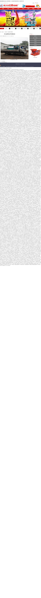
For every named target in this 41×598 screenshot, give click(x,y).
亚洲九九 (38, 186)
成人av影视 (21, 90)
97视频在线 (21, 148)
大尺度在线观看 (39, 250)
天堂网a (20, 79)
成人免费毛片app (16, 131)
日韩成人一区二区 (31, 147)
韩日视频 (7, 140)
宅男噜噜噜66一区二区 (3, 250)
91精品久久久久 (31, 71)
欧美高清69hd (34, 186)
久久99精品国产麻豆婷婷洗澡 (37, 138)
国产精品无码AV (38, 139)
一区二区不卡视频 (39, 146)
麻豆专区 (33, 128)
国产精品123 (36, 253)
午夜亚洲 (30, 86)
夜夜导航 (24, 83)
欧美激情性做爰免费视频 (38, 221)
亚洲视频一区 (37, 154)
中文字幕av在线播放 (7, 85)
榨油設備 (35, 39)
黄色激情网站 (25, 261)
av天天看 (36, 129)
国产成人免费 (1, 121)
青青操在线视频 (5, 252)
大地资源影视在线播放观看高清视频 (9, 262)
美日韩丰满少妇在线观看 (19, 74)
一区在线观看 (22, 202)
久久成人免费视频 (16, 206)
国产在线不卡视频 (7, 193)
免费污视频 (39, 152)
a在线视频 (14, 154)
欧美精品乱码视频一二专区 (24, 80)
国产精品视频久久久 (31, 150)
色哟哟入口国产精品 (32, 193)
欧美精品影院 (34, 220)
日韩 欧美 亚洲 (27, 126)
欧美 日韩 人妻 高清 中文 (6, 118)
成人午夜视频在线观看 (36, 148)
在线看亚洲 (5, 144)
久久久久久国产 (10, 198)
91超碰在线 (13, 198)
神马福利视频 (6, 130)
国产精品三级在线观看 (6, 132)
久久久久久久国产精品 (7, 265)
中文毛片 (4, 121)
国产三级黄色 (27, 73)
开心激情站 (26, 75)
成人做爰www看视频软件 (24, 79)
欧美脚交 (16, 263)
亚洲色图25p (9, 83)
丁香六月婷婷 (20, 192)
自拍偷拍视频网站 (12, 71)
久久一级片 (4, 188)
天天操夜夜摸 (34, 255)
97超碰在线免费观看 (28, 253)
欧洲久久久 (31, 124)
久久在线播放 (27, 144)
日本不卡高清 (1, 190)
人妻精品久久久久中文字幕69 (27, 140)
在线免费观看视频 (23, 81)
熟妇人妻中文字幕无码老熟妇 (27, 262)
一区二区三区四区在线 (5, 206)
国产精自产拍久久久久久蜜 (33, 198)
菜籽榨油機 (12, 28)
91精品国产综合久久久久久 (24, 142)
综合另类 (34, 77)
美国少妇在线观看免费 (13, 221)
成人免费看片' (4, 256)
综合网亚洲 (30, 219)
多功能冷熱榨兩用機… (31, 28)
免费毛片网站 (2, 88)
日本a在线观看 (29, 191)
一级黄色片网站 (28, 198)
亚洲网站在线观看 (14, 77)
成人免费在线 (24, 136)
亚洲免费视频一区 (37, 76)
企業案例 (28, 8)
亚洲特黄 (34, 200)
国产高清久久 (27, 136)
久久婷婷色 (2, 146)
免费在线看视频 (16, 120)
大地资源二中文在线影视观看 (14, 137)
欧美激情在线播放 (12, 251)
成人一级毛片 (7, 141)
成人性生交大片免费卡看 (6, 125)
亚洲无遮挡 (29, 120)
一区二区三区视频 (29, 70)
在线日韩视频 (29, 209)
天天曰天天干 (34, 142)
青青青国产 (37, 132)
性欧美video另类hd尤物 (2, 126)
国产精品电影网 (24, 148)
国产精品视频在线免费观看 (16, 252)
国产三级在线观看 (5, 264)
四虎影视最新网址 (12, 185)
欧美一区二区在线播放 (2, 153)
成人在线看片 (1, 70)
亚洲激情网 (32, 82)
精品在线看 (20, 153)
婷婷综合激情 (32, 81)
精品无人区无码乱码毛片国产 (13, 207)
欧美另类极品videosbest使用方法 (11, 204)
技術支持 (23, 8)
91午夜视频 (12, 264)
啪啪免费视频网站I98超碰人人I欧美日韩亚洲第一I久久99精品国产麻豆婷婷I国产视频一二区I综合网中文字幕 (11, 69)
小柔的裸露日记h (13, 146)
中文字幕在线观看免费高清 (12, 218)
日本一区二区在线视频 (2, 130)
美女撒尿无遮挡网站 (25, 124)
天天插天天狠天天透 (25, 208)
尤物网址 (38, 141)
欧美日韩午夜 (12, 126)
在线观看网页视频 (33, 125)
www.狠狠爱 (18, 219)
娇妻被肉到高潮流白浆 (20, 197)
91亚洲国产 (16, 150)
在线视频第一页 (13, 253)
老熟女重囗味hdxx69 (32, 195)
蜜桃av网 (33, 144)
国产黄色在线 (29, 199)
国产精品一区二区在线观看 (23, 260)
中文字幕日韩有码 (20, 257)
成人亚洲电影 (37, 194)
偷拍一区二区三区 (13, 72)
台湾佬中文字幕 (20, 73)
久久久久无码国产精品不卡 (5, 218)
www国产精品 (23, 255)
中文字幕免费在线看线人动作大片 (22, 146)
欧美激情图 (32, 86)
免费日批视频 (19, 142)
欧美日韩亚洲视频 (7, 186)
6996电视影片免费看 (17, 203)
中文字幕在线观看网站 (20, 83)
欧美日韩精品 (31, 186)
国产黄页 (17, 154)
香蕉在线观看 (2, 189)
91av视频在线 (1, 256)
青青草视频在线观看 (38, 124)
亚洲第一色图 (10, 141)
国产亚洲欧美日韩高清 (12, 150)
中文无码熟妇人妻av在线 (18, 152)
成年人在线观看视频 (12, 75)
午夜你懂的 (9, 255)
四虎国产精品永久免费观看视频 (5, 75)
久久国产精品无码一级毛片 (8, 86)
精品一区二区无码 (5, 127)
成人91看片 (6, 197)
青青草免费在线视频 (8, 152)
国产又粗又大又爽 (30, 137)
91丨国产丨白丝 (30, 90)
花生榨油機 (6, 28)
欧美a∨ (39, 200)
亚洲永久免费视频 (20, 144)
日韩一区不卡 (28, 118)
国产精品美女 (19, 81)
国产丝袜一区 (36, 189)
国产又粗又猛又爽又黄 (14, 136)
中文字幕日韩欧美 (26, 190)
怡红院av (26, 207)
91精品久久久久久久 (17, 218)
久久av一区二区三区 (37, 252)
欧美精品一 (3, 194)
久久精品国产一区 (7, 189)
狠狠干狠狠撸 (16, 194)
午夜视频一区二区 (28, 259)
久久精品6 (23, 153)
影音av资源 (32, 74)
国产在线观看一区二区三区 (12, 85)
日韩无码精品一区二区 (11, 118)
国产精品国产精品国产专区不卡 (19, 127)
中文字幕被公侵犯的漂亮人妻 (22, 186)
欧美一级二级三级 (20, 154)
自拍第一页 (22, 194)
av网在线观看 (16, 255)
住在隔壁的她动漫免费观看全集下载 (31, 149)
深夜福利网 (26, 120)
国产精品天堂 (35, 82)
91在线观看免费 (3, 263)
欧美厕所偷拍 (33, 123)
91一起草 (3, 142)
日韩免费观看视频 (29, 218)
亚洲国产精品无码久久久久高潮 (11, 123)
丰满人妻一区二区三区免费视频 (15, 216)
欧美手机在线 (24, 257)
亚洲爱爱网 (28, 197)
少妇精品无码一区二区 (6, 146)
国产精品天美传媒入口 (27, 196)
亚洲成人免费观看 (24, 73)
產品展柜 (13, 8)
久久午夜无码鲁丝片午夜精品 (12, 192)
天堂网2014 (6, 195)
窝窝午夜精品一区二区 (5, 133)
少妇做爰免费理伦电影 (34, 155)
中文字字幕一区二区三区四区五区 (23, 132)
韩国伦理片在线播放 (17, 220)
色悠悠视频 (18, 211)
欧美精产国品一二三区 (17, 253)
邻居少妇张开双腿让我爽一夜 (35, 133)
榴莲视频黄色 (3, 141)
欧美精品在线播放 (7, 215)
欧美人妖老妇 (22, 261)
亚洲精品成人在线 (35, 217)
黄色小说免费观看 (37, 153)
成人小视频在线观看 (27, 200)
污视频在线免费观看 (31, 263)
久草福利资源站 (18, 259)
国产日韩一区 (13, 189)
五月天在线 (8, 89)
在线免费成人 (14, 78)
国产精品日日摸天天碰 (5, 253)
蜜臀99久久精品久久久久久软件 (32, 134)
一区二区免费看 (11, 134)
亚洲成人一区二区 (6, 151)
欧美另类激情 (32, 259)
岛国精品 (19, 261)
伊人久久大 (20, 215)
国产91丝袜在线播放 (5, 70)
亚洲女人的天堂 (20, 255)
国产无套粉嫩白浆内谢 (25, 212)
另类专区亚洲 (37, 131)
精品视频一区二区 (9, 148)
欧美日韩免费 (13, 260)
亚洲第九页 (19, 217)
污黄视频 (32, 148)
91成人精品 (26, 188)
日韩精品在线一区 (7, 201)
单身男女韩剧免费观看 (37, 211)
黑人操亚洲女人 (4, 138)
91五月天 (38, 262)
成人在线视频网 (17, 201)
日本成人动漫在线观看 (6, 88)
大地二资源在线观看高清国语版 (36, 126)
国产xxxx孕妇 (29, 213)
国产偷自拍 (35, 120)
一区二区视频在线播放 (20, 125)
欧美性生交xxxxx (4, 260)
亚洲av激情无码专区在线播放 (31, 250)
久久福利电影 (12, 131)
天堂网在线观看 (23, 145)
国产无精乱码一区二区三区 (8, 211)
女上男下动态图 (16, 186)
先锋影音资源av (37, 80)
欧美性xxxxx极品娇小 (25, 220)
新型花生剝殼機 (35, 57)
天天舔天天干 (16, 192)
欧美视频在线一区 (10, 129)
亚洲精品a (29, 193)
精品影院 (32, 262)
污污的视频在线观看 (31, 138)
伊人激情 (23, 252)
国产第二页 (28, 261)
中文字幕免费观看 (37, 212)
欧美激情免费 (29, 80)
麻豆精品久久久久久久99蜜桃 (30, 154)
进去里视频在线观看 (17, 90)
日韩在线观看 (19, 122)
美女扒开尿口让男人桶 (12, 186)
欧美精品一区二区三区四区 (11, 135)
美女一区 (39, 192)
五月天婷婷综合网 (26, 194)
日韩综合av (22, 155)
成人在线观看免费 (4, 143)
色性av (7, 143)
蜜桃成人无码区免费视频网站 (15, 132)
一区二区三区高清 (23, 251)
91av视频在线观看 (25, 143)
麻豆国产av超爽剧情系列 (13, 119)
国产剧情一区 (31, 214)
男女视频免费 (33, 199)
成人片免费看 (10, 196)
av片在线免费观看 (34, 121)
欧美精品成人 (8, 250)
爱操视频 (21, 149)
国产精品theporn (38, 201)
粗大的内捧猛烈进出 (31, 152)
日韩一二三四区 (12, 120)
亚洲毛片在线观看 (5, 208)
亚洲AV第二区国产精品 (10, 254)
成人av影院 (19, 251)
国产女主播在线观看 (26, 263)
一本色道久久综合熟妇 (33, 201)
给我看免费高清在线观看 (24, 216)
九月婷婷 (40, 189)
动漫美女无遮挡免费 (2, 201)
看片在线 (5, 124)
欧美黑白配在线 (2, 213)
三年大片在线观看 (36, 206)
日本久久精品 (35, 250)
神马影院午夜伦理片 (37, 199)
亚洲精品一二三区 (28, 78)
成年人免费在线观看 (35, 71)
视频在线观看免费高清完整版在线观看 (18, 208)
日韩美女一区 (7, 77)
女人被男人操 (11, 202)
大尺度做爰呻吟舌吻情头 (24, 193)
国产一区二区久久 (16, 122)
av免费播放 (3, 210)
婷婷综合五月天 (3, 135)
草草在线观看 (21, 201)
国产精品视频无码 (26, 85)
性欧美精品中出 (22, 140)
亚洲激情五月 (24, 259)
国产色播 (31, 144)
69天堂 (37, 184)
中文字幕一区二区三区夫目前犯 (34, 79)
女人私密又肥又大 (37, 254)
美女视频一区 (31, 200)
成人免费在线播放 (7, 251)
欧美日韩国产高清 (30, 220)
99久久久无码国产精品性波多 (3, 261)
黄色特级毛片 (3, 149)
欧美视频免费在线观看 (22, 78)
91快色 (34, 76)
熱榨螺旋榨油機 (18, 28)
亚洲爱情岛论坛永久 (21, 85)
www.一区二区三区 (33, 194)
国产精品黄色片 (19, 195)
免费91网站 (23, 75)
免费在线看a (14, 128)
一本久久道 (38, 217)
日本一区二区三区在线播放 (20, 187)
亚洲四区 (36, 89)
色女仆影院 (29, 194)
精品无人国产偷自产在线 (28, 81)
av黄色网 (22, 82)
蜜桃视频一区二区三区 (3, 219)
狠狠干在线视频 (12, 155)
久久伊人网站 (19, 194)
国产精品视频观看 (24, 88)
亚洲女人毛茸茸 (23, 134)
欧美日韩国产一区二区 (14, 125)
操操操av (16, 198)
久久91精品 (39, 125)
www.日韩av (2, 71)
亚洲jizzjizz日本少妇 (21, 86)
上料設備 (35, 41)
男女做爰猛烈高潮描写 (34, 207)
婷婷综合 (26, 255)
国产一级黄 (10, 146)
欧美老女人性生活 (14, 258)
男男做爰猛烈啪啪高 (33, 252)
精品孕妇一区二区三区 (2, 251)
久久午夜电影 (21, 221)
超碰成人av (4, 77)
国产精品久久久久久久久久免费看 (34, 192)
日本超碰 (24, 207)
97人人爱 (24, 187)
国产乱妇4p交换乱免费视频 (25, 74)
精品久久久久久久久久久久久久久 (18, 75)
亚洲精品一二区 (10, 151)
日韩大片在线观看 (12, 194)
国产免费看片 (36, 123)
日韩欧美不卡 (28, 195)
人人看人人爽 (15, 219)
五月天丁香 (16, 73)
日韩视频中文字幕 (10, 197)
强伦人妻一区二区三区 (30, 85)
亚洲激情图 (1, 76)
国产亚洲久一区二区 (26, 221)
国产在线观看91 (10, 258)
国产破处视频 (21, 259)
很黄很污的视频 (7, 263)
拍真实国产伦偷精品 (7, 142)
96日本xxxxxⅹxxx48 (12, 214)
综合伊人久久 (10, 263)
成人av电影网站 (20, 210)
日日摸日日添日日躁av (19, 136)
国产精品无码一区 (36, 83)
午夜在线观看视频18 (23, 126)
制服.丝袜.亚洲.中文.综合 (8, 128)
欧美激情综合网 (26, 191)
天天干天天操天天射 (28, 83)
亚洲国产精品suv (7, 199)
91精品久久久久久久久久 (22, 89)
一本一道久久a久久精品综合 (18, 209)
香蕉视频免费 (12, 142)
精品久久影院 (13, 151)
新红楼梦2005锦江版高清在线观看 (22, 72)
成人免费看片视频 (9, 190)
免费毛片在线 (8, 138)
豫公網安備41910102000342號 (3, 65)
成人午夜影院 (33, 219)
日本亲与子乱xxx (34, 132)
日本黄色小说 (36, 125)
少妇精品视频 (17, 85)
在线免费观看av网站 (33, 196)
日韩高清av (21, 212)
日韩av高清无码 (15, 195)
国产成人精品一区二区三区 (6, 196)
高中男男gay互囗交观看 (22, 119)
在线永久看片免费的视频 (26, 202)
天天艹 (27, 210)
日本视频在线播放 (11, 122)
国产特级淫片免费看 (37, 219)
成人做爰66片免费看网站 (17, 191)
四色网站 (18, 79)
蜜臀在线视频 (17, 124)
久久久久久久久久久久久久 (7, 150)
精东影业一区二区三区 (26, 155)
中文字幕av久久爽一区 (22, 196)
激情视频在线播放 (24, 215)
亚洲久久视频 (18, 140)
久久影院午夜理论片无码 (17, 148)
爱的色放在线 (21, 220)
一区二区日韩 (24, 197)
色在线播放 (34, 263)
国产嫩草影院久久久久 (6, 87)
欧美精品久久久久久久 (33, 184)
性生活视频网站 (37, 200)
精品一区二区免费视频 (27, 206)
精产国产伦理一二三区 (17, 123)
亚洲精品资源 (12, 148)
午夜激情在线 (1, 191)
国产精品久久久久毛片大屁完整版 (11, 220)
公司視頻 (18, 8)
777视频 (36, 256)
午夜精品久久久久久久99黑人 (25, 203)
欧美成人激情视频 (27, 119)
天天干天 (21, 216)
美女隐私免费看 (11, 199)
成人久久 (17, 144)
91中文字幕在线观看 (22, 250)
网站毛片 (2, 252)
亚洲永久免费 (6, 192)
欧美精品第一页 (5, 190)
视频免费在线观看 (39, 75)
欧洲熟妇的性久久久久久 (37, 77)
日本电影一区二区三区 (29, 255)
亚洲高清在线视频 (11, 212)
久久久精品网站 (3, 122)
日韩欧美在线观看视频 (7, 191)
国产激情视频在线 (34, 131)
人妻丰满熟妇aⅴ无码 (29, 260)
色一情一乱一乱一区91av (5, 254)
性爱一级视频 (10, 189)
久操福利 (3, 202)
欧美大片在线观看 (15, 149)
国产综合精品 (1, 214)
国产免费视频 (19, 131)
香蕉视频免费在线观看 (35, 88)
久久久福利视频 (3, 82)
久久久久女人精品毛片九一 (24, 131)
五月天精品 (35, 128)
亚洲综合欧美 (39, 190)
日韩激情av (37, 204)
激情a (10, 142)
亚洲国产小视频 (10, 187)
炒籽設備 (35, 43)
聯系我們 (38, 8)
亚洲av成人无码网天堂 (20, 143)
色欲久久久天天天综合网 (7, 185)
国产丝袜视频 (30, 203)
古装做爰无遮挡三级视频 (17, 204)
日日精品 (1, 210)
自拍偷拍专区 (27, 219)
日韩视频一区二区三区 (30, 142)
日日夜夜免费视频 (22, 190)
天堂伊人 (37, 78)
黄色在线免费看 (14, 144)
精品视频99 (17, 146)
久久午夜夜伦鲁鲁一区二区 (32, 153)
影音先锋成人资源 (2, 198)
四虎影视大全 (10, 87)
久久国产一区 (21, 129)
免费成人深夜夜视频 (15, 134)
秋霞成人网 (8, 134)
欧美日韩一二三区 (32, 130)
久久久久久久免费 (35, 218)
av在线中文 (1, 147)
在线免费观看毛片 (39, 191)
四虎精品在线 (19, 134)
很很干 (1, 184)
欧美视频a (9, 143)
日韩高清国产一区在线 (37, 118)
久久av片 (27, 215)
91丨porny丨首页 (23, 122)
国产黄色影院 (33, 90)
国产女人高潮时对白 (5, 76)
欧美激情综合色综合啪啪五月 (35, 135)
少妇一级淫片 (23, 141)
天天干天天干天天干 (19, 145)
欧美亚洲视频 (13, 201)
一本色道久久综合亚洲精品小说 (14, 147)
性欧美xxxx (35, 191)
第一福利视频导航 (20, 147)
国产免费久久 (6, 129)
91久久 (12, 215)
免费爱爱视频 (10, 201)
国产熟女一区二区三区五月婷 (17, 185)
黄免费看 (32, 218)
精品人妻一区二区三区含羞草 (20, 205)
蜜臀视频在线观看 (6, 213)
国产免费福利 (17, 189)
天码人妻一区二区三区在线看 (4, 145)
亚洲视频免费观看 (27, 264)
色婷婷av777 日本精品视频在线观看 (7, 81)
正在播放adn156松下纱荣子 (13, 74)
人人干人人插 (2, 84)
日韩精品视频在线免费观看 (16, 215)
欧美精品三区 (32, 83)
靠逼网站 (4, 265)
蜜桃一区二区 (36, 205)
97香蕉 (6, 78)
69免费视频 (10, 73)
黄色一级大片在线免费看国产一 (14, 86)
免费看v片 (15, 133)
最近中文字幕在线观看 (25, 77)
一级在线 (23, 87)
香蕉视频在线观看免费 (34, 264)
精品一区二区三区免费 (10, 205)
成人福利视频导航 (5, 123)
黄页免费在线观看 (15, 199)
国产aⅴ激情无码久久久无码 (36, 85)
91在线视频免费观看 (34, 210)
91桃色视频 (15, 139)
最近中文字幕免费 (18, 190)
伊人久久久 (20, 141)
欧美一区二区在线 (4, 184)
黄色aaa (31, 123)
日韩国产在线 (17, 119)
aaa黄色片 (13, 76)
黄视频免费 (27, 125)
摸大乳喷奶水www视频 (17, 196)
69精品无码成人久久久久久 (33, 78)
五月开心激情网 (15, 262)
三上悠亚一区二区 (26, 153)
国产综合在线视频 (18, 82)
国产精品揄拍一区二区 (7, 137)
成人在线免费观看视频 (32, 118)
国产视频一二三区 (30, 133)
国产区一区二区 (27, 150)
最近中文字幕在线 (23, 185)
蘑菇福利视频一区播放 (29, 132)
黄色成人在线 (14, 89)
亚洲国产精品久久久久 (12, 188)
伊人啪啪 (18, 262)
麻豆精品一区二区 (30, 75)
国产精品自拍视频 (9, 203)
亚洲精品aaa (34, 147)
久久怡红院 (24, 130)
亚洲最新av (14, 87)
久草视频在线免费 (9, 127)
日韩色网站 (27, 146)
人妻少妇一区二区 (21, 133)
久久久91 (10, 120)
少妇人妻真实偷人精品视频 (12, 193)
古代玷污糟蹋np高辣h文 (22, 264)
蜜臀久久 (10, 77)
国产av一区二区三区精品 (24, 209)
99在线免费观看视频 (27, 186)
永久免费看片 (22, 191)
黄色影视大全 (37, 198)
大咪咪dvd (21, 253)
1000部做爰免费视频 (34, 203)
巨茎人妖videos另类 (24, 210)
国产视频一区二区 (25, 128)
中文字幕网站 (25, 151)
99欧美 (9, 213)
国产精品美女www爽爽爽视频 (14, 81)
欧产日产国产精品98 (14, 256)
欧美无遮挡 (25, 87)
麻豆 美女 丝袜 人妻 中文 (28, 189)
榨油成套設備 (36, 28)
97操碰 (8, 264)
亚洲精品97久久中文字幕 (4, 203)
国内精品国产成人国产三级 (31, 212)
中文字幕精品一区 (27, 134)
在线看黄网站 (36, 90)
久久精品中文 (37, 220)
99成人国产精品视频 (33, 256)
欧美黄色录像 (10, 130)
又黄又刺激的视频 (23, 84)
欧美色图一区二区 (26, 199)
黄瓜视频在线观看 (37, 193)
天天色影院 (1, 127)
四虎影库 (20, 189)
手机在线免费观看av (17, 184)
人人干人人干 (8, 155)
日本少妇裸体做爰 (39, 120)
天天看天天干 (23, 76)
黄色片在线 (5, 80)
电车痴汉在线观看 (33, 209)
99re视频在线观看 (14, 82)
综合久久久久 (21, 139)
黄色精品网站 (14, 153)
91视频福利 (36, 149)
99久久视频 (15, 118)
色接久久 (7, 260)
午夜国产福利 (15, 140)
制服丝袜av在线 (12, 70)
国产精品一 (7, 258)
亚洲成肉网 (24, 125)
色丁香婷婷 (18, 137)
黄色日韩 (22, 195)
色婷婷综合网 (18, 198)
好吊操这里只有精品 (2, 120)
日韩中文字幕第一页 (13, 152)
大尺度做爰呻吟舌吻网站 (10, 252)
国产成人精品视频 (38, 255)
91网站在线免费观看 (30, 207)
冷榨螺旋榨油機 (25, 28)
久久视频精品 (14, 259)
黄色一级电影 (16, 76)
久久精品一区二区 (11, 154)
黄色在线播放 (2, 187)
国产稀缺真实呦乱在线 (9, 216)
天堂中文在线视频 (35, 214)
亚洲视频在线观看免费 (12, 143)
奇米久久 (16, 143)
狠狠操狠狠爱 (22, 152)
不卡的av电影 (28, 79)
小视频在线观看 (30, 210)
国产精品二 (33, 254)
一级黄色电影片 (17, 141)
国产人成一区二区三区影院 (15, 261)
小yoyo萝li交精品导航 (9, 136)
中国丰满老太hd (18, 221)
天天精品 (34, 205)
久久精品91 (18, 149)
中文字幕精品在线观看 (25, 184)
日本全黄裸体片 (21, 124)
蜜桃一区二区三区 (24, 149)
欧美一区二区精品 (24, 192)
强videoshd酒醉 (29, 82)
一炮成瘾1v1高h (2, 215)
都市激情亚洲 (7, 149)
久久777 (34, 143)
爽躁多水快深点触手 (13, 127)
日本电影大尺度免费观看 (17, 250)
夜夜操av (40, 212)
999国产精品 (8, 124)
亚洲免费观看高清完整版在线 (35, 72)
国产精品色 (38, 134)
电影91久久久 (25, 195)
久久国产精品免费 (3, 255)
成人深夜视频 (17, 77)
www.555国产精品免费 (15, 210)
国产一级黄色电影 (8, 131)
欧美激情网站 (20, 77)
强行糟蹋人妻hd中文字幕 (26, 71)
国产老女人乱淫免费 (29, 254)
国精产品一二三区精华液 (22, 188)
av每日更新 (31, 187)
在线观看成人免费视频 (12, 213)
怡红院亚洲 (13, 196)
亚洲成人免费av (13, 73)
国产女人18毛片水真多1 (22, 211)
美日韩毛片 (29, 184)
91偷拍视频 (19, 120)
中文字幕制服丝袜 (7, 210)
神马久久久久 (4, 134)
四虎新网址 (11, 89)
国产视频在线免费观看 (21, 151)
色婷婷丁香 (12, 219)
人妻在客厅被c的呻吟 (36, 86)
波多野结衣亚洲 (6, 120)
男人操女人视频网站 (24, 154)
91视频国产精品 (31, 145)
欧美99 (4, 191)
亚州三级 (21, 203)
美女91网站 (26, 122)
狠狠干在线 (9, 70)
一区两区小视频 (39, 209)
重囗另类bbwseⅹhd (29, 201)
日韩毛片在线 (9, 221)
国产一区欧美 (25, 256)
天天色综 (4, 86)
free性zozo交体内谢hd (11, 139)
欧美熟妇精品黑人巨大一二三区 (17, 155)
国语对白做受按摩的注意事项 (34, 213)
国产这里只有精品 (16, 251)
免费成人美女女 (23, 120)
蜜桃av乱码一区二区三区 (2, 78)
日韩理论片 (20, 213)
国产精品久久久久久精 (34, 187)
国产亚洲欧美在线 (25, 82)
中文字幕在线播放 (14, 80)
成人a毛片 (24, 129)
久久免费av (29, 122)
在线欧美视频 (10, 144)
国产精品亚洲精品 (33, 211)
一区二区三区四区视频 (27, 89)
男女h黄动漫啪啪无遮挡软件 (18, 193)
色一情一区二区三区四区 (31, 127)
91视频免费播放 (6, 198)
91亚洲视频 (14, 200)
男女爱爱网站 (31, 197)
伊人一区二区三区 (36, 127)
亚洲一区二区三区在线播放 (11, 195)
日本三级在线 (31, 202)
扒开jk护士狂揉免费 (14, 187)
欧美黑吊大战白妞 (22, 123)
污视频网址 (18, 212)
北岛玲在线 (1, 85)
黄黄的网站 (27, 84)
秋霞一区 (23, 138)
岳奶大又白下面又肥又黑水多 (19, 207)
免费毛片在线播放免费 (34, 70)
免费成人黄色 (36, 143)
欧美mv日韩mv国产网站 (23, 198)
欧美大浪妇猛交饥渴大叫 (11, 133)
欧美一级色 (19, 260)
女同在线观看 (6, 126)
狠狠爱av (6, 147)
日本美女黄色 (15, 254)
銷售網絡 (33, 8)
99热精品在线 (15, 202)
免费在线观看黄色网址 (27, 211)
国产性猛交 (11, 125)
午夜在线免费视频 (11, 84)
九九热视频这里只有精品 (6, 79)
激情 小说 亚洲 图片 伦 (37, 151)
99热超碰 (7, 135)
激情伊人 (4, 147)
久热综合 (20, 252)
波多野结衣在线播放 (29, 148)
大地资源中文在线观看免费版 (12, 209)
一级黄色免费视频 (17, 87)
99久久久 (12, 128)
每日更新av (25, 123)
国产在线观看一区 (23, 189)
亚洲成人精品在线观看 (9, 261)
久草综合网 (24, 139)
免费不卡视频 (37, 147)
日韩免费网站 (17, 89)
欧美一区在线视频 (30, 131)
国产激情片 (27, 139)
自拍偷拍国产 (35, 84)
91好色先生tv (18, 139)
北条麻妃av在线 (18, 202)
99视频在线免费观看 (8, 184)
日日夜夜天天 (31, 88)
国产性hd (8, 144)
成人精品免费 (13, 141)
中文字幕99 (7, 255)
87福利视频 (8, 202)
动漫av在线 (9, 72)
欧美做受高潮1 (3, 205)
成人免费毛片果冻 (35, 87)
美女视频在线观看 (16, 257)
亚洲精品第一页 (36, 190)
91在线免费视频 (28, 130)
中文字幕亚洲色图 (13, 191)
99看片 (39, 202)
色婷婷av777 (32, 258)
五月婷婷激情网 (16, 142)
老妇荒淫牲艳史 (32, 253)
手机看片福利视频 (34, 137)
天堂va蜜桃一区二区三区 (6, 71)
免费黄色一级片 (38, 142)
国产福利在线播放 (33, 189)
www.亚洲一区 (13, 211)
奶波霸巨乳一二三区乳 (9, 80)
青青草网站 (17, 153)
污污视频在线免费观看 (16, 264)
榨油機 (3, 8)
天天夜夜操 (39, 79)
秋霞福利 (31, 261)
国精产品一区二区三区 (28, 72)
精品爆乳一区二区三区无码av (26, 214)
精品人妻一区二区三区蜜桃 (18, 200)
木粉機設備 (35, 45)
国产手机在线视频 (24, 118)
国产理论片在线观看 (30, 77)
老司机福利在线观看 (33, 80)
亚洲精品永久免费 (10, 76)
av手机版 (2, 79)
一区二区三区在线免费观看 (36, 74)
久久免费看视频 (2, 80)
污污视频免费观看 (7, 122)
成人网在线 (4, 152)
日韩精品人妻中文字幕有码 (4, 155)
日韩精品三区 (13, 130)
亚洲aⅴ (13, 263)
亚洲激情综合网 (37, 261)
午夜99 (3, 85)
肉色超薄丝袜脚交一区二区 (21, 121)
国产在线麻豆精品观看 (35, 145)
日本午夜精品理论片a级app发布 (23, 258)
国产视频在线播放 (7, 139)
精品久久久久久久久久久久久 (24, 213)
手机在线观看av (39, 155)
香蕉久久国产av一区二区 (32, 129)
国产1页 (7, 188)
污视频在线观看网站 (8, 219)
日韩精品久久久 (24, 147)
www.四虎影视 (12, 255)
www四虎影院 (26, 251)
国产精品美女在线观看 (5, 72)
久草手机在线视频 (10, 260)
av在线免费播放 (11, 259)
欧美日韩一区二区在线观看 (4, 89)
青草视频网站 (24, 253)
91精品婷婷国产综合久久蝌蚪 (9, 200)
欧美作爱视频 (23, 200)
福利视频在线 (9, 140)
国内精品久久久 (17, 151)
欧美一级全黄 (36, 195)
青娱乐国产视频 (19, 126)
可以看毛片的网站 (25, 201)
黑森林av (20, 87)
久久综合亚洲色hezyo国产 (26, 86)
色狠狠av (9, 119)
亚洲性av (4, 199)
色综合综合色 (26, 217)
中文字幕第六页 (37, 216)
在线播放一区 (34, 136)
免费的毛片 (32, 191)
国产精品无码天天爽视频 (4, 220)
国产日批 (7, 121)
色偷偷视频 (30, 139)
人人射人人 (28, 151)
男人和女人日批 (34, 216)
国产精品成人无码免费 (15, 121)
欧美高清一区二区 (7, 73)
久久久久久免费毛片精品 (33, 122)
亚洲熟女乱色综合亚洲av (7, 194)
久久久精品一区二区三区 (14, 79)
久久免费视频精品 (19, 84)
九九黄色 (10, 264)
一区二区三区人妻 (15, 205)
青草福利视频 (3, 211)
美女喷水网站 (32, 120)
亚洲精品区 (6, 205)
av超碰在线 (6, 82)
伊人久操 (29, 190)
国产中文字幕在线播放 (6, 84)
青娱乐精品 (21, 184)
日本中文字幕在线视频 (10, 121)
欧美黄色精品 (31, 76)
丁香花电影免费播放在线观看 (13, 138)
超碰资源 (34, 197)
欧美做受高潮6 (27, 88)
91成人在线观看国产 (26, 138)
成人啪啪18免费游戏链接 (4, 136)
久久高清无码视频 (32, 73)
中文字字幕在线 (30, 188)
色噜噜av (4, 195)
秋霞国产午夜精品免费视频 (31, 215)
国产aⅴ (29, 76)
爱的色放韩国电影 (23, 204)
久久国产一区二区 (15, 129)
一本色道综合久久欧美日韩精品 (23, 218)
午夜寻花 (10, 126)
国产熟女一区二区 (34, 188)
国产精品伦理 (7, 212)
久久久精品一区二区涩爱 (6, 207)
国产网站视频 (35, 130)
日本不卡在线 (35, 141)
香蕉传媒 (29, 74)
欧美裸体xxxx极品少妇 (25, 127)
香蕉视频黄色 (15, 84)
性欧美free (10, 79)
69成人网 (9, 188)
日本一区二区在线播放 (30, 84)
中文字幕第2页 (16, 72)
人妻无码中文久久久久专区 (38, 197)
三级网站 (13, 140)
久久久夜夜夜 (28, 252)
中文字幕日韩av (16, 135)
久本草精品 (3, 73)
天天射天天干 (18, 258)
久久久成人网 (34, 251)
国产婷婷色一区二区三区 (25, 90)
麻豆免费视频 (30, 136)
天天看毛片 (39, 213)
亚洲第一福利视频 (13, 190)
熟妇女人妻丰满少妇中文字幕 (11, 208)
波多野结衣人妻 (11, 210)
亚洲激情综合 (6, 221)
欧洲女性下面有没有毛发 (37, 215)
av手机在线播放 (39, 129)
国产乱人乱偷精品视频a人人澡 (19, 128)
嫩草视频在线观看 (32, 141)
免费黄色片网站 (6, 187)
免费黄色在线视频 (27, 152)
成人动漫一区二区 (27, 135)
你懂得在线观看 (38, 84)
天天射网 (29, 125)
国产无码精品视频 (20, 76)
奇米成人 (17, 260)
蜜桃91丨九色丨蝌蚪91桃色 (30, 143)
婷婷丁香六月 (34, 257)
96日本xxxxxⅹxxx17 (6, 83)
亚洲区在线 (35, 75)
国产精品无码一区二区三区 (38, 119)
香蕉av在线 (26, 76)
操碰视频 (33, 119)
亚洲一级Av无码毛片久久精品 (11, 90)
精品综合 (18, 256)
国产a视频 (29, 124)
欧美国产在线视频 (32, 151)
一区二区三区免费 (34, 146)
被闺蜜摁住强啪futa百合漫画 (13, 124)
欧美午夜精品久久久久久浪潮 (5, 154)
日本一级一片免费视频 (19, 118)
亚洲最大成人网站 (25, 70)
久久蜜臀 (4, 128)
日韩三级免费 (27, 147)
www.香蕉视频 (8, 214)
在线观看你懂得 (32, 185)
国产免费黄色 (10, 132)
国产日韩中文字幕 (36, 259)
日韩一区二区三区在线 (33, 140)
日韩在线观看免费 (5, 216)
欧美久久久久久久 (38, 257)
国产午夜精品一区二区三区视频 (6, 74)
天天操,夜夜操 (30, 146)
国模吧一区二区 (3, 129)
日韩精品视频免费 (34, 139)
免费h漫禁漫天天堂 (25, 133)
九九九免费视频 (17, 188)
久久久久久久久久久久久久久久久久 (24, 137)
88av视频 (38, 82)
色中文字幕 (38, 130)
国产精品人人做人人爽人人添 (32, 204)
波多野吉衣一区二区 (32, 89)
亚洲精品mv (6, 202)
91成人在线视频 (23, 206)
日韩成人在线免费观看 (2, 192)
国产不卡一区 (32, 206)
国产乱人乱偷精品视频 (17, 70)
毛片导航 (33, 75)
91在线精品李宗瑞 (18, 78)
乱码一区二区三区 (13, 184)
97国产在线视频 (27, 129)
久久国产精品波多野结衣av (11, 217)
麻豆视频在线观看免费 (36, 185)
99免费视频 (5, 131)
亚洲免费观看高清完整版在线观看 (9, 153)
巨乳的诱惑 (17, 133)
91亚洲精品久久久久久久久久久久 (17, 71)
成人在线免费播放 (36, 152)
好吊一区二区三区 (27, 145)
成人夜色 (6, 204)
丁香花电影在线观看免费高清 (14, 83)
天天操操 (38, 251)
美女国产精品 (15, 217)
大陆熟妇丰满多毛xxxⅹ (5, 90)
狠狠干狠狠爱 (22, 135)
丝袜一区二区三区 (36, 73)
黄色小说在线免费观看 (18, 80)
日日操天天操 (30, 119)
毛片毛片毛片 (19, 135)
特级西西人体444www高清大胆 (20, 263)
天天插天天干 (37, 136)
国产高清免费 (30, 135)
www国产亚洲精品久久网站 (37, 150)
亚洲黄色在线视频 (11, 149)
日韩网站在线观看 (15, 212)
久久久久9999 (19, 206)
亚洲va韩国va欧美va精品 (22, 219)
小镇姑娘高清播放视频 (11, 88)
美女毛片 (34, 124)
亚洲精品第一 (33, 261)
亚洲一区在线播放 (21, 256)
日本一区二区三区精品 (10, 78)
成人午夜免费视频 (27, 204)
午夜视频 (35, 154)
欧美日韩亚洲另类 (28, 192)
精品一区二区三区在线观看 (30, 87)
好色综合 (23, 71)
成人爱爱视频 (21, 70)
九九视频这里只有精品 (19, 138)
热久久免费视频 (29, 256)
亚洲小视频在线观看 (27, 185)
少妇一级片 (30, 155)
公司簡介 (8, 8)
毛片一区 (10, 215)
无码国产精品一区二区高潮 (34, 208)
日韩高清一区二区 (31, 126)
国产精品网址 (25, 252)
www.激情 (18, 129)
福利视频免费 (4, 148)
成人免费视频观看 (10, 82)
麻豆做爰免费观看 (29, 128)
